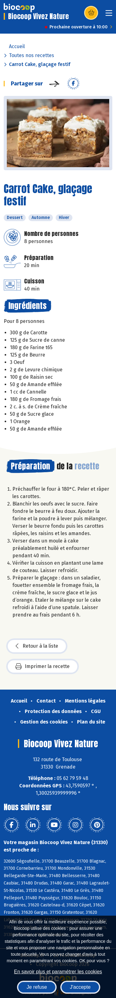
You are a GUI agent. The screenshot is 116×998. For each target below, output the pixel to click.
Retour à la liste (36, 646)
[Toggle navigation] (108, 15)
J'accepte (80, 987)
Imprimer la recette (42, 666)
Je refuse (37, 987)
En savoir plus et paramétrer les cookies (58, 971)
